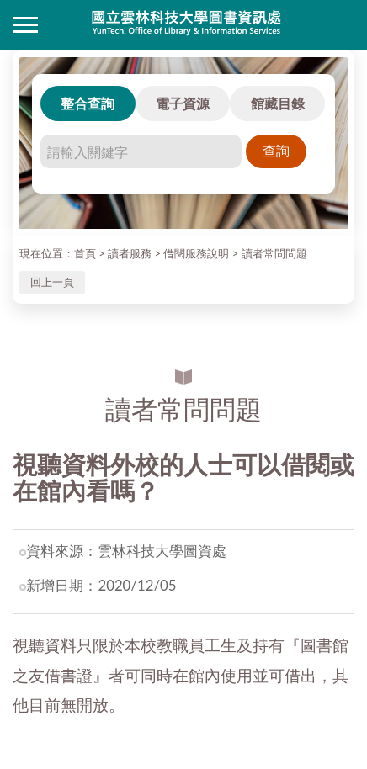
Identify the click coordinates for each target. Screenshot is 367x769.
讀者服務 (130, 253)
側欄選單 (25, 25)
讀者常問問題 (274, 253)
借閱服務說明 (196, 253)
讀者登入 (341, 25)
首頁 (85, 253)
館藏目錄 (278, 103)
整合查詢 (87, 103)
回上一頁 (52, 282)
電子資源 (183, 103)
